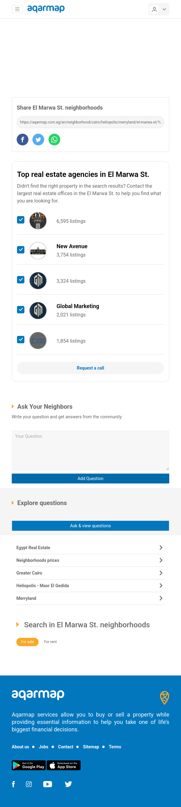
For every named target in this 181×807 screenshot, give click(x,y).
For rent (50, 642)
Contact (65, 746)
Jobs (43, 746)
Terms (115, 746)
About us (20, 746)
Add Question (90, 478)
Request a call (90, 368)
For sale (27, 642)
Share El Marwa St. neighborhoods (60, 107)
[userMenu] (158, 9)
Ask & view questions (90, 525)
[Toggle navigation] (17, 9)
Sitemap (91, 746)
